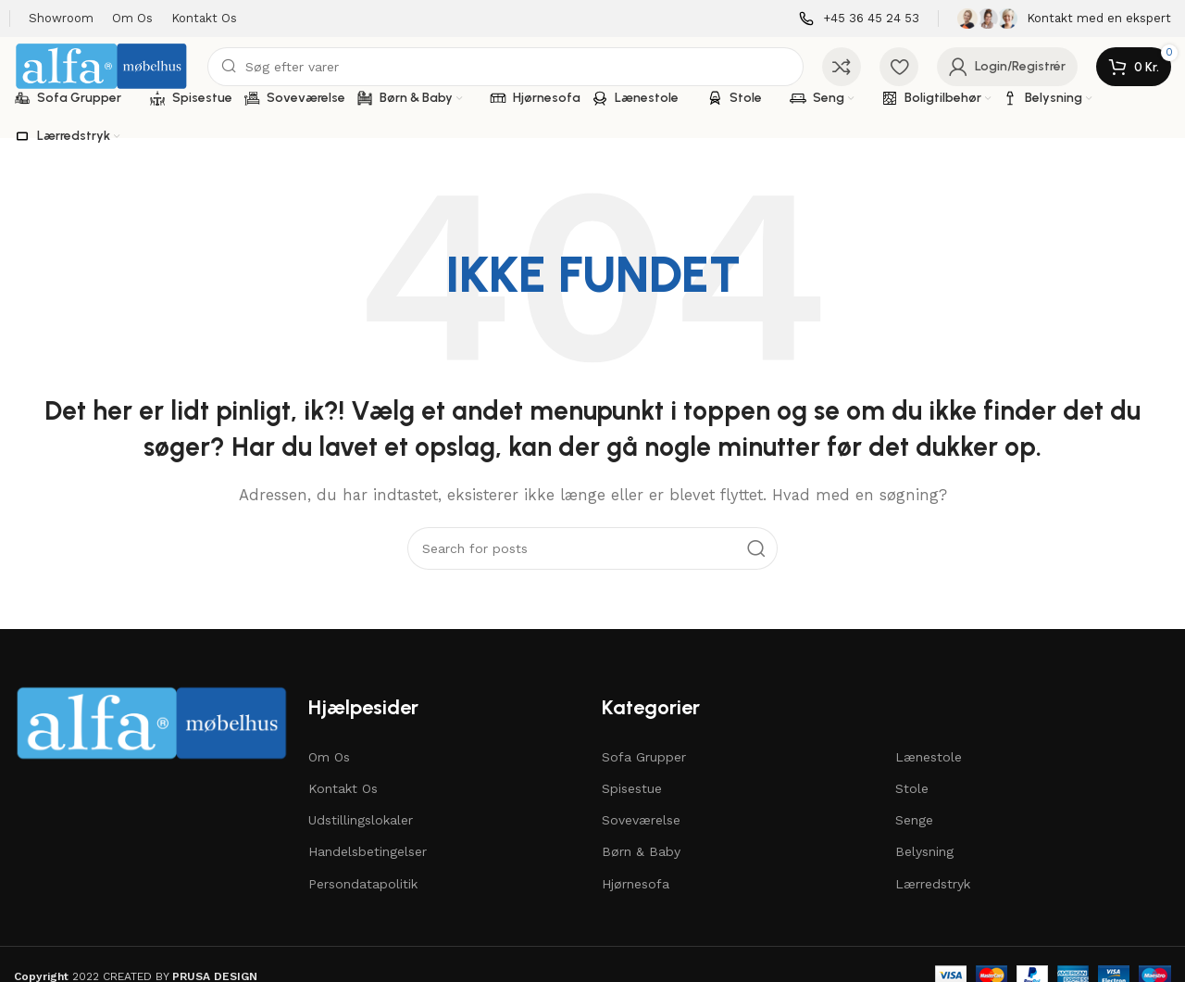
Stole (912, 788)
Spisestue (632, 788)
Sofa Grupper (644, 756)
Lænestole (928, 756)
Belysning (924, 851)
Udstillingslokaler (360, 819)
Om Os (329, 756)
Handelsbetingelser (367, 851)
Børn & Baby (641, 851)
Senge (914, 819)
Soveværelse (641, 819)
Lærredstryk (932, 883)
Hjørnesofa (635, 883)
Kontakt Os (343, 788)
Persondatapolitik (363, 883)
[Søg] (505, 66)
